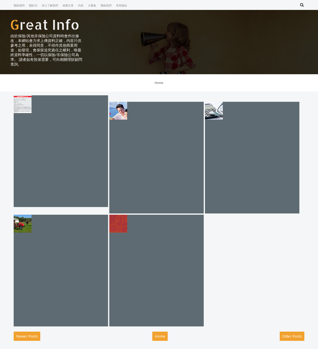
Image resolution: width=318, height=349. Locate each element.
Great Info (45, 24)
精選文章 (68, 5)
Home (159, 83)
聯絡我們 (19, 5)
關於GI (33, 5)
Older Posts (292, 336)
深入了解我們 (50, 5)
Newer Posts (27, 336)
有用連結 (121, 5)
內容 (80, 5)
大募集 (92, 5)
